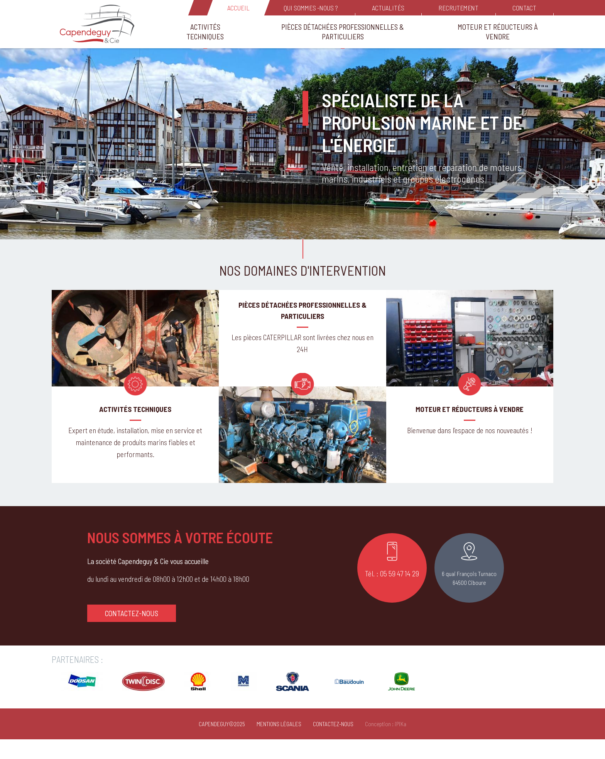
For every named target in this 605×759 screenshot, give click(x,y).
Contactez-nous (131, 632)
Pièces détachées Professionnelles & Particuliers (342, 31)
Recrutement (458, 8)
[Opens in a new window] (82, 707)
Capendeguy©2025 (222, 743)
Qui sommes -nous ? (311, 8)
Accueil (238, 8)
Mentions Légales (279, 743)
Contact (524, 8)
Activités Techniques (205, 31)
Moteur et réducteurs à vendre (498, 31)
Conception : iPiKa (385, 743)
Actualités (388, 8)
